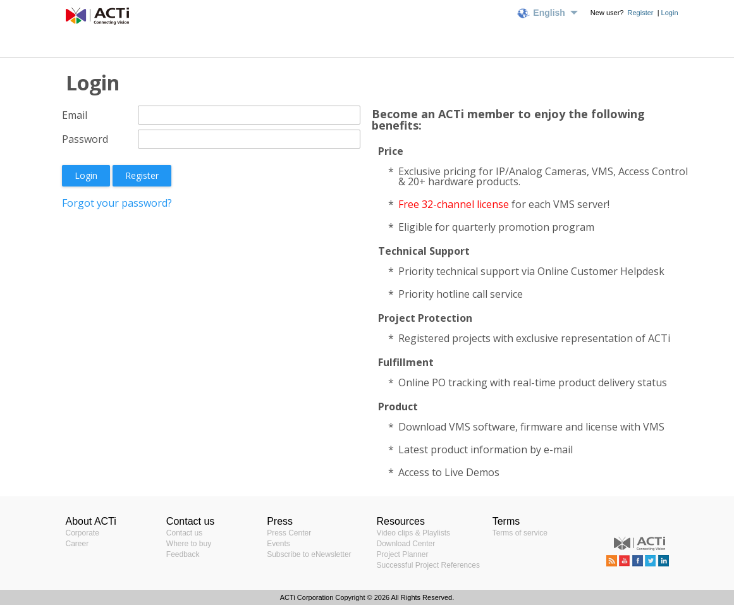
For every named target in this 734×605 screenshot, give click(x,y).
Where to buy (188, 543)
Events (278, 543)
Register (642, 12)
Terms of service (519, 533)
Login (669, 12)
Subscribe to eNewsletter (309, 554)
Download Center (406, 543)
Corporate (82, 533)
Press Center (289, 533)
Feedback (183, 554)
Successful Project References (428, 565)
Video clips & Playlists (414, 533)
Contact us (184, 533)
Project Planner (403, 554)
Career (77, 543)
